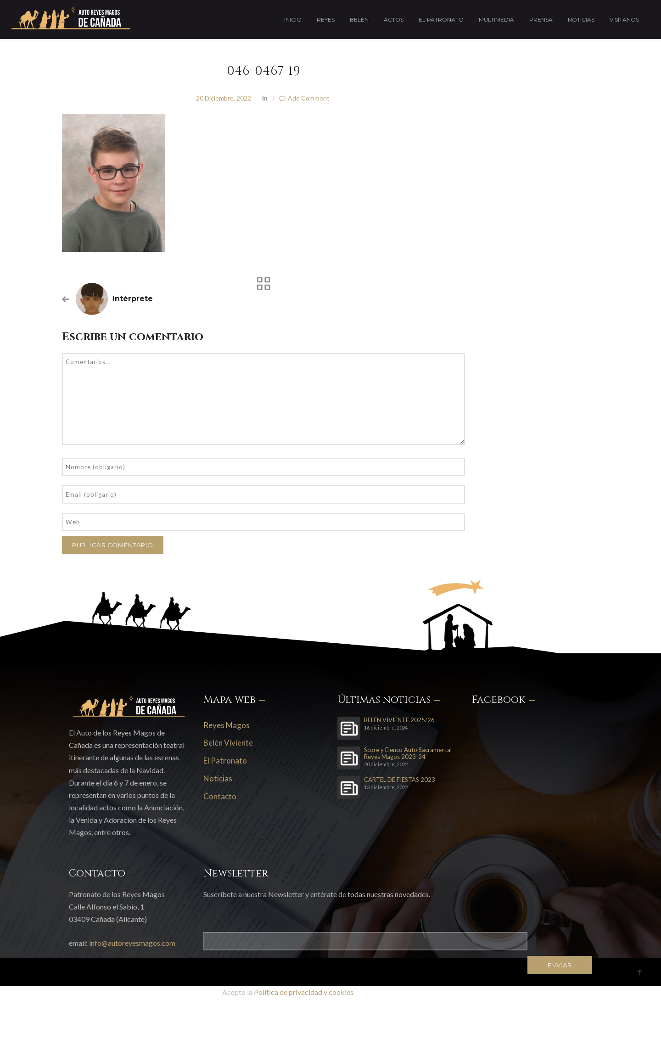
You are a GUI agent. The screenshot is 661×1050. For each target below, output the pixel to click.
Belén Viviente (228, 742)
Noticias (581, 19)
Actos (393, 19)
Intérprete (132, 298)
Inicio (293, 19)
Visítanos (624, 19)
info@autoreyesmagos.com (132, 942)
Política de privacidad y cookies (303, 992)
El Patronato (441, 19)
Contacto (219, 796)
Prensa (541, 19)
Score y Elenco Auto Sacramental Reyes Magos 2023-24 (408, 753)
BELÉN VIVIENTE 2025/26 (399, 720)
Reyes (326, 19)
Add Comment (304, 98)
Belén (359, 19)
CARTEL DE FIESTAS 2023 (399, 779)
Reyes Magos (226, 725)
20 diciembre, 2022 (223, 98)
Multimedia (496, 19)
